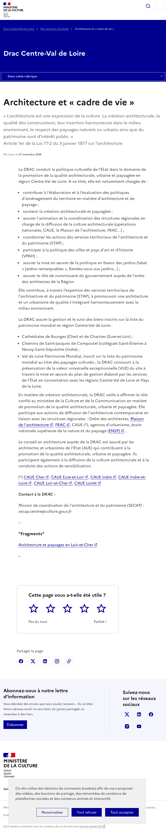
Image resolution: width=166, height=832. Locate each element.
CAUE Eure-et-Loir (67, 477)
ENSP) (114, 431)
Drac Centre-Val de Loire (19, 29)
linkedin (139, 714)
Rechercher (148, 6)
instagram (127, 726)
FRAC (60, 425)
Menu (160, 6)
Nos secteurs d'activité (54, 29)
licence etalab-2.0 (90, 826)
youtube (139, 726)
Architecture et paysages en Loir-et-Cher (55, 545)
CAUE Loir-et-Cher (51, 483)
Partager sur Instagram (57, 661)
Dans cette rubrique (83, 76)
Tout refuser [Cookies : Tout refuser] (87, 812)
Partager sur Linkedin (45, 661)
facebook (151, 714)
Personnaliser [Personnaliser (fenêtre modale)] (52, 812)
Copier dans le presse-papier (69, 661)
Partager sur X (33, 661)
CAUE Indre (101, 477)
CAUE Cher (34, 477)
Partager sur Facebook (21, 661)
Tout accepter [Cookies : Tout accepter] (122, 812)
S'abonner (15, 724)
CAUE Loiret (85, 483)
